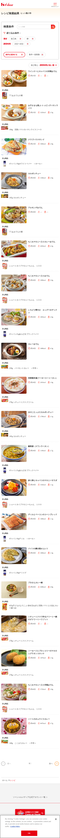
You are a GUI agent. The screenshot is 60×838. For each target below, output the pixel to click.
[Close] (56, 820)
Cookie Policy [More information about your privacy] (15, 827)
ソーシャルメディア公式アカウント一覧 (29, 797)
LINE (12, 791)
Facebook (36, 791)
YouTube (48, 791)
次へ (51, 764)
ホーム (5, 780)
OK (29, 834)
